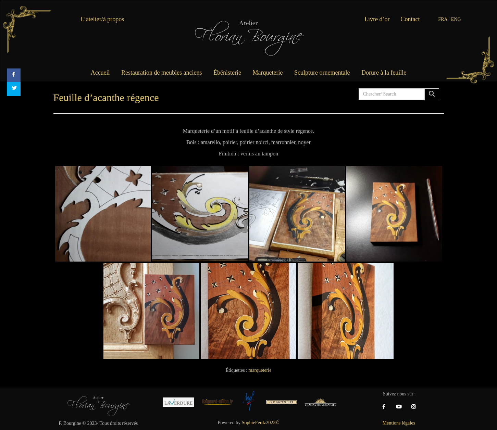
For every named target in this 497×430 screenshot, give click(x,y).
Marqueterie (268, 72)
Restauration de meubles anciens (161, 72)
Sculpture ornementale (322, 72)
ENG (456, 19)
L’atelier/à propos (102, 19)
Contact (410, 19)
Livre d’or (376, 19)
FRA (442, 19)
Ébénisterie (227, 72)
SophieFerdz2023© (260, 422)
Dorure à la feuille (383, 72)
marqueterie (260, 370)
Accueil (100, 72)
